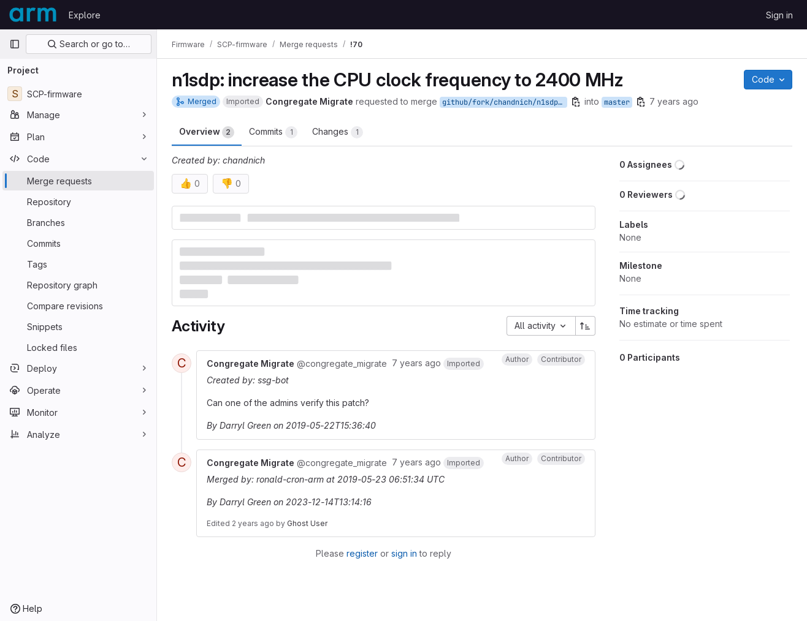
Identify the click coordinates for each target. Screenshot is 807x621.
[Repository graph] (78, 285)
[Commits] (78, 243)
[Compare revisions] (78, 305)
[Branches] (78, 222)
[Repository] (78, 201)
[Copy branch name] (575, 101)
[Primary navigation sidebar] (15, 44)
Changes (337, 132)
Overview (206, 132)
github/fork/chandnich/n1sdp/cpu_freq (504, 102)
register (362, 553)
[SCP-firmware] (78, 94)
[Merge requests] (78, 180)
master (617, 102)
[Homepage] (33, 14)
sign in (404, 553)
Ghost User (307, 523)
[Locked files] (78, 347)
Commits (273, 132)
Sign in (779, 15)
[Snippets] (78, 326)
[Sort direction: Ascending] (585, 326)
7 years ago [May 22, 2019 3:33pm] (673, 101)
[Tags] (78, 264)
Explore (85, 15)
